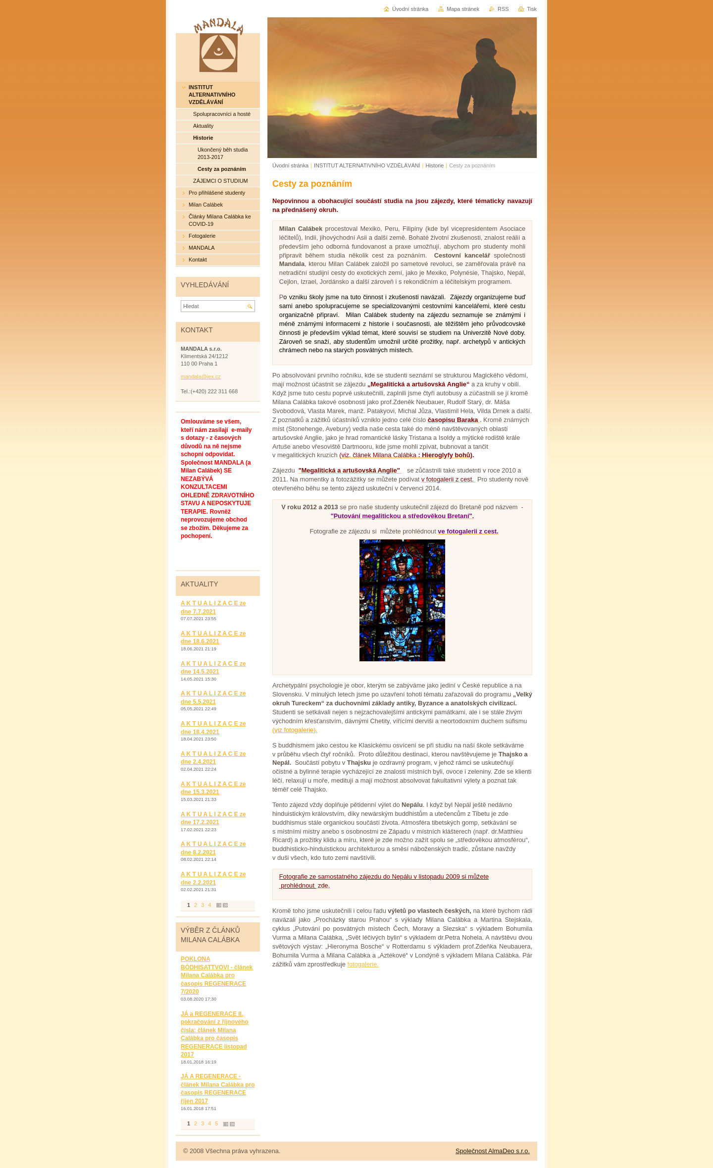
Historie (434, 165)
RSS (503, 9)
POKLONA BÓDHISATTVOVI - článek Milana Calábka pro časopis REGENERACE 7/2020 (217, 975)
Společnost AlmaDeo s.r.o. (493, 1151)
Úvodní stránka (290, 165)
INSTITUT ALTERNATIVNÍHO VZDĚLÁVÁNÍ (368, 165)
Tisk (532, 9)
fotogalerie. (363, 964)
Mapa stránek (463, 9)
